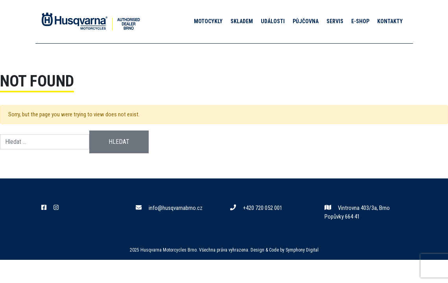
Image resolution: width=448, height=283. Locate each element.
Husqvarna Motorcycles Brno (168, 250)
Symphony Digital (302, 250)
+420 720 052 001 (256, 207)
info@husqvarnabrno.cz (169, 207)
